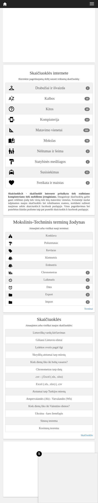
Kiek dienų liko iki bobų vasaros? (49, 362)
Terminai (88, 308)
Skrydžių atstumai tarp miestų (49, 354)
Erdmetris (32, 266)
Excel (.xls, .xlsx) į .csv (49, 384)
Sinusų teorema (49, 420)
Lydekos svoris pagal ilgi (49, 347)
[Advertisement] (49, 35)
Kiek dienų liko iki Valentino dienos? (49, 406)
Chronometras (49, 273)
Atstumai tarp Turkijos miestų (49, 391)
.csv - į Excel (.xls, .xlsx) (49, 376)
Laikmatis (49, 280)
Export (49, 295)
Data (49, 288)
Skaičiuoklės (87, 435)
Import (49, 302)
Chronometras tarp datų (49, 369)
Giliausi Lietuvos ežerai (49, 340)
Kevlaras (32, 251)
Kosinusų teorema (49, 428)
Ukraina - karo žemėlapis (49, 413)
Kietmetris (32, 258)
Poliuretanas (33, 243)
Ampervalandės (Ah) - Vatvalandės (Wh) (49, 398)
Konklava (32, 236)
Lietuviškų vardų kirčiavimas (49, 332)
